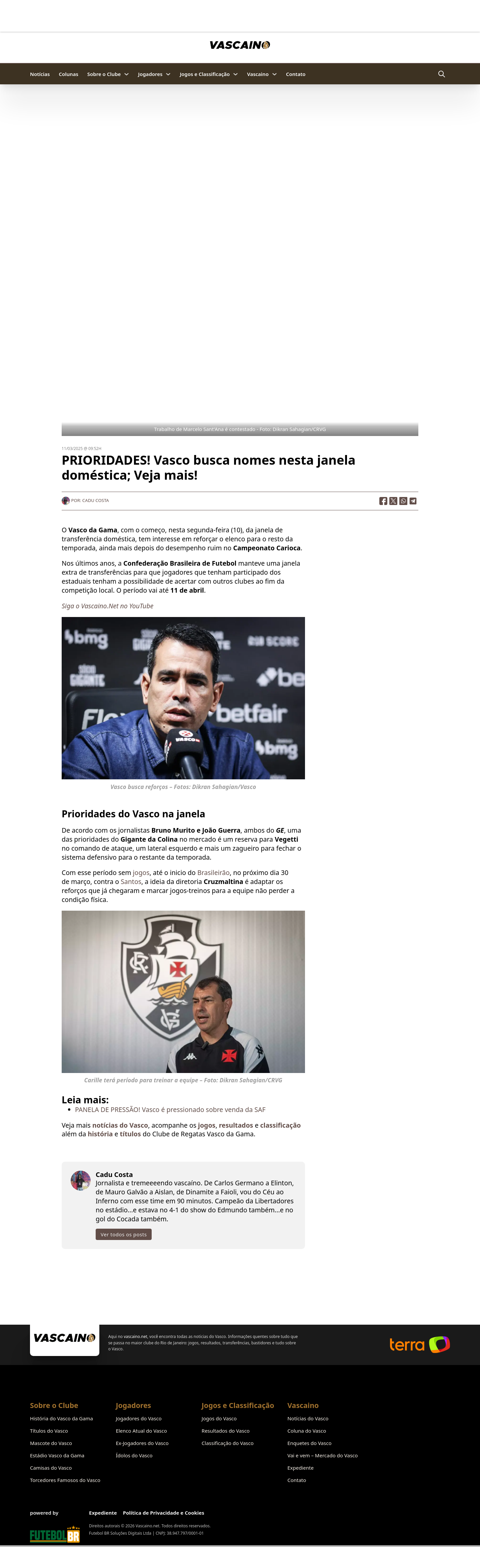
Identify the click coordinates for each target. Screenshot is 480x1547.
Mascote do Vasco (51, 1443)
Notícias (40, 74)
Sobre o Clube (104, 74)
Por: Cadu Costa (85, 500)
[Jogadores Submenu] (168, 74)
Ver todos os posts (124, 1234)
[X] (393, 501)
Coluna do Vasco (306, 1430)
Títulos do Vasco (49, 1430)
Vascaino (258, 74)
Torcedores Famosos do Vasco (65, 1480)
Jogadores (150, 74)
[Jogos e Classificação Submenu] (235, 74)
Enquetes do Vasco (309, 1443)
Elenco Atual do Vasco (141, 1430)
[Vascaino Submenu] (274, 74)
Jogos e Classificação (205, 74)
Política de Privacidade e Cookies (163, 1512)
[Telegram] (413, 501)
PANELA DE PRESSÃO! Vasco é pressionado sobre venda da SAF (170, 1109)
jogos (141, 872)
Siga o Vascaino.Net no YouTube (107, 605)
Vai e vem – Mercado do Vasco (322, 1455)
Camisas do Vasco (51, 1467)
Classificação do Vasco (228, 1443)
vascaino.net (135, 1336)
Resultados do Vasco (226, 1430)
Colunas (68, 74)
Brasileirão (213, 872)
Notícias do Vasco (307, 1418)
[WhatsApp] (403, 501)
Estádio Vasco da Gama (57, 1455)
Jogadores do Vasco (138, 1418)
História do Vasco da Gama (61, 1418)
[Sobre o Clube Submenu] (126, 74)
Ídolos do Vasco (134, 1455)
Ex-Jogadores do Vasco (142, 1443)
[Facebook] (383, 501)
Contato (296, 74)
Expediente (300, 1467)
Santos (130, 881)
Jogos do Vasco (219, 1418)
